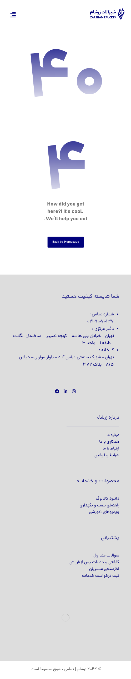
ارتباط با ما (111, 449)
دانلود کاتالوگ (107, 499)
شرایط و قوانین (106, 455)
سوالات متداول (106, 556)
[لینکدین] (65, 391)
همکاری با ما (109, 442)
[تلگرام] (57, 391)
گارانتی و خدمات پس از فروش (94, 562)
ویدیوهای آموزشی (104, 512)
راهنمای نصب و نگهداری (99, 505)
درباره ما (113, 435)
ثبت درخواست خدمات (100, 576)
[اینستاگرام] (74, 391)
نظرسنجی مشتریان (104, 569)
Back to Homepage (65, 242)
